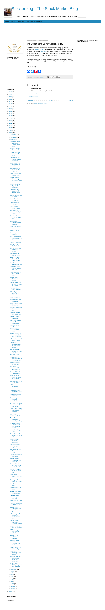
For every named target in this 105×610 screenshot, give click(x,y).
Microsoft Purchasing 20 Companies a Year (16, 309)
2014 (10, 116)
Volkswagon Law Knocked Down (15, 254)
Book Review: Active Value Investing (15, 492)
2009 (10, 128)
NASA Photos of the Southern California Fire (16, 238)
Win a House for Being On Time (15, 414)
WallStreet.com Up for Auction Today (16, 381)
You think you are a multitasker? (15, 233)
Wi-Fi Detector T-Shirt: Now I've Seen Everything (16, 451)
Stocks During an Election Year (14, 363)
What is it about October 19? (14, 317)
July (11, 574)
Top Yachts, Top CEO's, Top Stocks (16, 245)
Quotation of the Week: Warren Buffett (14, 330)
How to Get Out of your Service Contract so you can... (15, 144)
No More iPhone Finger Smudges (15, 288)
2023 (10, 94)
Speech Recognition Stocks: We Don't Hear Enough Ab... (16, 335)
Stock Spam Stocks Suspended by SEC (16, 480)
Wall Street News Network (34, 21)
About (12, 21)
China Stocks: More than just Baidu (15, 174)
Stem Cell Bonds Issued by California (14, 497)
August (12, 572)
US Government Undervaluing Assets (14, 386)
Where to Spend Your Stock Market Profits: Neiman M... (16, 516)
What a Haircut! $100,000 (14, 203)
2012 (10, 121)
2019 (10, 104)
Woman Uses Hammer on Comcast (14, 279)
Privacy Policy (21, 21)
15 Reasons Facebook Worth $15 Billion (15, 222)
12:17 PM (33, 93)
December (13, 135)
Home (7, 21)
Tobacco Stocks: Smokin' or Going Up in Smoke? (15, 377)
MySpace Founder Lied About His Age (16, 149)
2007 (10, 132)
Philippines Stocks (15, 444)
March (12, 584)
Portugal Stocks (14, 326)
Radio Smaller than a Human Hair (16, 304)
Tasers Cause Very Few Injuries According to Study (16, 419)
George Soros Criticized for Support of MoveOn (16, 522)
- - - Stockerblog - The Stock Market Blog (41, 8)
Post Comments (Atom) (40, 103)
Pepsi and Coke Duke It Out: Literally (16, 372)
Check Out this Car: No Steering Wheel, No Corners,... (16, 284)
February (13, 586)
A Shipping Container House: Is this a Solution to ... (16, 293)
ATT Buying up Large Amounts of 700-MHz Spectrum (16, 405)
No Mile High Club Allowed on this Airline (15, 154)
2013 (10, 118)
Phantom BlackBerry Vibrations (15, 394)
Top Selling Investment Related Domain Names (16, 368)
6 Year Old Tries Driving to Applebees (14, 441)
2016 (10, 111)
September (13, 569)
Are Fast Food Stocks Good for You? (16, 504)
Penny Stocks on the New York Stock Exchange (15, 273)
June (11, 576)
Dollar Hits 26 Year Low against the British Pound (15, 164)
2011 (10, 123)
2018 (10, 106)
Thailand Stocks (14, 230)
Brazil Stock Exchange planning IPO (16, 476)
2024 (10, 92)
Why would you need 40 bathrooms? (16, 339)
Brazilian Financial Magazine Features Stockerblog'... (16, 186)
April (11, 581)
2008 (10, 130)
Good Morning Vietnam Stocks (15, 207)
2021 (10, 99)
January (12, 588)
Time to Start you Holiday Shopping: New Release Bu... (16, 565)
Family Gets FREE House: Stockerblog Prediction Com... (16, 259)
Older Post (70, 100)
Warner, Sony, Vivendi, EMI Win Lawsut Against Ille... (15, 509)
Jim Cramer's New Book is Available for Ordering (15, 159)
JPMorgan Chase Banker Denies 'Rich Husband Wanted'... (15, 425)
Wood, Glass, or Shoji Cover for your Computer (16, 410)
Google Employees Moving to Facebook (15, 399)
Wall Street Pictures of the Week (16, 195)
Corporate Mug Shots (16, 500)
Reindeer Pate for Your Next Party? (15, 313)
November (13, 137)
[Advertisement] (44, 31)
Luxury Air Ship (14, 447)
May (11, 579)
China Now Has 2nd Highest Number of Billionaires (16, 435)
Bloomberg (43, 51)
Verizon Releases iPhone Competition (16, 526)
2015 (10, 113)
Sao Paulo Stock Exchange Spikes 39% (15, 217)
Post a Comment (33, 97)
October (12, 139)
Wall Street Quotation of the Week (16, 455)
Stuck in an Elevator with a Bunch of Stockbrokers (15, 322)
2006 (10, 591)
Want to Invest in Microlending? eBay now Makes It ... (16, 180)
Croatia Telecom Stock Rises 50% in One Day (16, 471)
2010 (10, 125)
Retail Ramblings (14, 297)
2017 (10, 109)
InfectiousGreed (40, 49)
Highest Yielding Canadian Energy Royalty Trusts (15, 460)
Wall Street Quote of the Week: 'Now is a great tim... (15, 170)
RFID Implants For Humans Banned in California (16, 351)
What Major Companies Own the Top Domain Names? (15, 345)
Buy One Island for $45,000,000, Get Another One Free (16, 465)
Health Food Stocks (15, 242)
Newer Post (30, 100)
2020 (10, 101)
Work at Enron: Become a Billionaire (14, 537)
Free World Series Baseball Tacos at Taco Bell (15, 268)
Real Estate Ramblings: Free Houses (15, 553)
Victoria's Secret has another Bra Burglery (15, 250)
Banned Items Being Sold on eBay (15, 548)
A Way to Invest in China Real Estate (16, 391)
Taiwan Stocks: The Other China (15, 300)
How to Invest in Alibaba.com (14, 199)
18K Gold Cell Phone (16, 355)
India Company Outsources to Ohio (16, 263)
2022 (10, 97)
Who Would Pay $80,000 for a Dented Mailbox (15, 191)
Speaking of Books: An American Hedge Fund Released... (15, 559)
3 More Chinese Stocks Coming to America (15, 212)
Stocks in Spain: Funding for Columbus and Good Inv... (15, 543)
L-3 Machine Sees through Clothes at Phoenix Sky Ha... (16, 359)
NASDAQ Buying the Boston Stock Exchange (16, 531)
